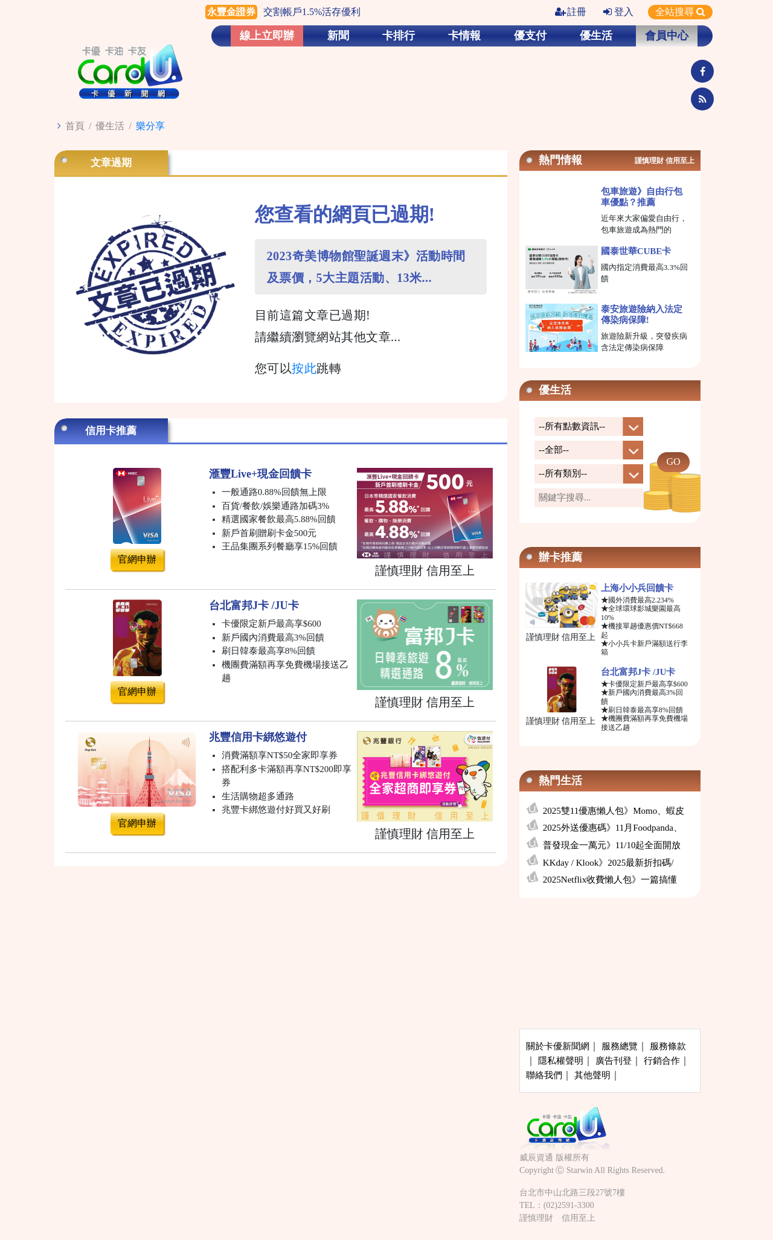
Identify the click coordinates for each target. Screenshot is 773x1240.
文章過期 (111, 162)
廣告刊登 (613, 1061)
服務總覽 (619, 1046)
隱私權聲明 (560, 1061)
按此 (304, 368)
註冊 (570, 12)
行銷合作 (662, 1061)
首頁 (75, 126)
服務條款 (668, 1046)
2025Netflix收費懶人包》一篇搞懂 (610, 879)
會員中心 (666, 36)
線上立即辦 (267, 36)
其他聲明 (592, 1075)
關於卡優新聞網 (557, 1046)
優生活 (596, 36)
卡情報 (464, 36)
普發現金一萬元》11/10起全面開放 (612, 845)
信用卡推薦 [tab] (110, 430)
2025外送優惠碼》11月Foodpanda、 (612, 828)
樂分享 (150, 126)
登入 (618, 12)
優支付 (530, 36)
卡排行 (398, 36)
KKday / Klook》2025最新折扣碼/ (608, 863)
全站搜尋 (680, 12)
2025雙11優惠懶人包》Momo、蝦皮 (613, 811)
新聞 (338, 36)
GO (673, 461)
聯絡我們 (544, 1075)
